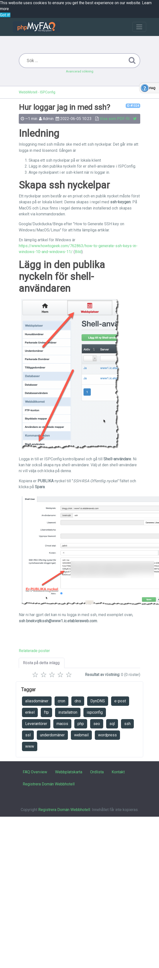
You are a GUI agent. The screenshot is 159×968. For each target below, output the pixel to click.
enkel (30, 712)
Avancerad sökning (79, 71)
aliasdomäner (36, 701)
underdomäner (52, 735)
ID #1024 (133, 105)
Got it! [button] (5, 15)
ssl (28, 735)
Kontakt (118, 772)
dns (78, 701)
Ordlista (97, 772)
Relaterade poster (34, 650)
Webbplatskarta (68, 772)
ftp (46, 712)
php (81, 723)
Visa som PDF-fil (114, 118)
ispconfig (95, 712)
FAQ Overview (35, 772)
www (29, 746)
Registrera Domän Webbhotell (49, 784)
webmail (81, 735)
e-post (120, 701)
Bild (78, 251)
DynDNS (97, 701)
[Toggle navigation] (139, 27)
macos (62, 723)
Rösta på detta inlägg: (41, 662)
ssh (127, 723)
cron (61, 701)
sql (112, 723)
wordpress (107, 735)
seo (96, 723)
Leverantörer (36, 723)
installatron (67, 712)
